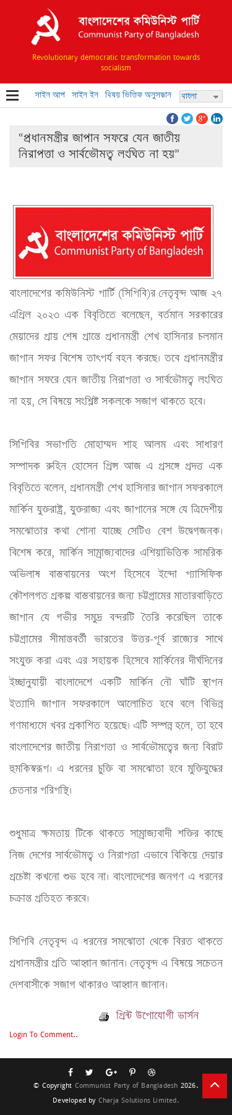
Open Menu (12, 96)
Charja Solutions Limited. (138, 1100)
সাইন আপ (50, 95)
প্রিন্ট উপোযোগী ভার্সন (149, 1015)
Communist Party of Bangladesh (126, 1085)
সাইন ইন (85, 95)
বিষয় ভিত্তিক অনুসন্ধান (138, 95)
